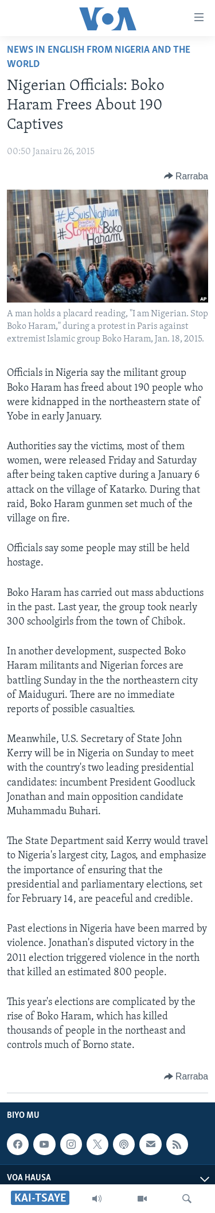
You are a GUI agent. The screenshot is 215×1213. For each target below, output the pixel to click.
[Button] (186, 176)
